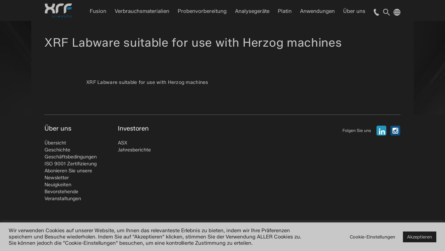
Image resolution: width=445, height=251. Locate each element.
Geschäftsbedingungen (70, 157)
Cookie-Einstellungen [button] (372, 237)
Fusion (98, 11)
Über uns (354, 11)
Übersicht (55, 143)
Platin (285, 11)
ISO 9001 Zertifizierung (70, 164)
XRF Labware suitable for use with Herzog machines (147, 82)
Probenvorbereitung (202, 11)
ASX (122, 143)
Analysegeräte (252, 11)
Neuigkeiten (57, 185)
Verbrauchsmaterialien (142, 11)
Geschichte (57, 150)
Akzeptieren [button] (419, 237)
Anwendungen (317, 11)
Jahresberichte (134, 150)
